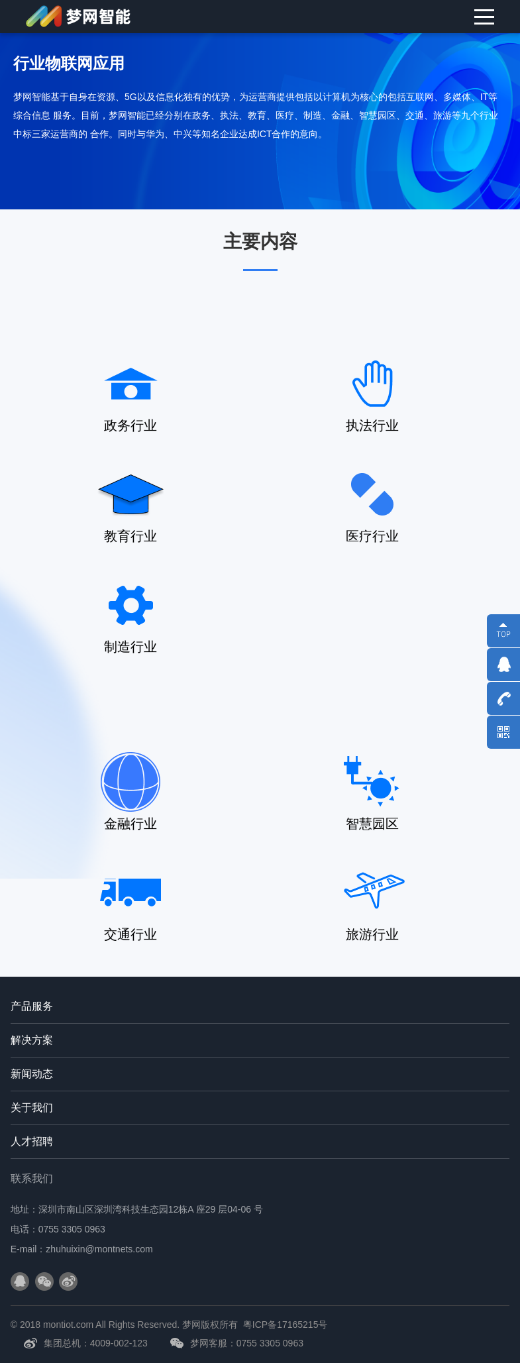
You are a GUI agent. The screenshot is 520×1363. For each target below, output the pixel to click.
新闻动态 (32, 1073)
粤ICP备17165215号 (285, 1324)
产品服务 (32, 1006)
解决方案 (32, 1040)
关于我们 (32, 1107)
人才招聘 (32, 1141)
